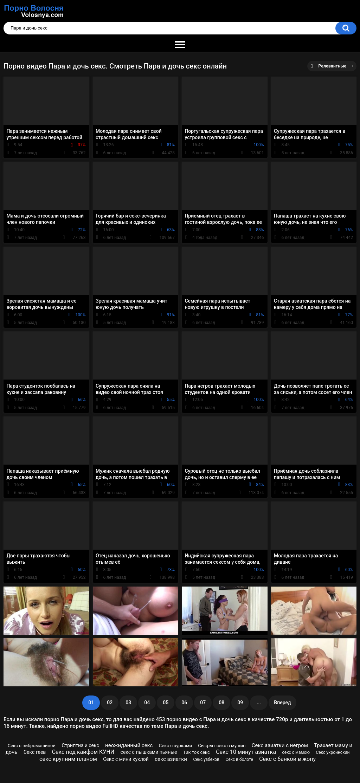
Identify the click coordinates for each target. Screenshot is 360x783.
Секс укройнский (332, 752)
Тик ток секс (196, 752)
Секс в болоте (239, 759)
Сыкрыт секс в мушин (221, 745)
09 (240, 702)
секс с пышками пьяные (149, 752)
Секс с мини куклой (126, 759)
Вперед (282, 702)
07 (203, 702)
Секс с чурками (175, 745)
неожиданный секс (129, 745)
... (259, 702)
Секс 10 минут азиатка (246, 752)
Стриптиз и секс (80, 745)
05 (165, 702)
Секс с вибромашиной (32, 745)
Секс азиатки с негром (280, 745)
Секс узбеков (206, 759)
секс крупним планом (68, 759)
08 (221, 702)
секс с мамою (296, 752)
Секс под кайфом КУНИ (83, 752)
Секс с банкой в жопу (287, 759)
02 (109, 702)
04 (147, 702)
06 (184, 702)
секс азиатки (171, 759)
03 (128, 702)
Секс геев (35, 752)
